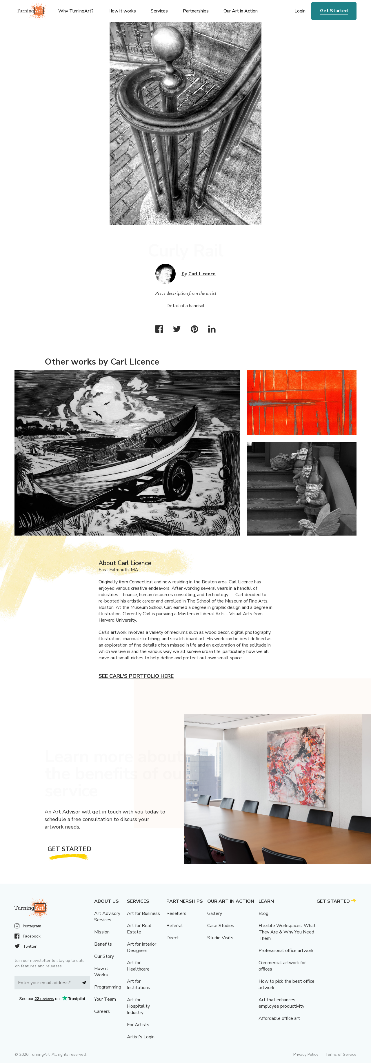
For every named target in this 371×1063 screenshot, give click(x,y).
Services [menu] (159, 11)
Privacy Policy (305, 1054)
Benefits (103, 944)
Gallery (214, 913)
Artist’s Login (140, 1037)
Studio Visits (220, 938)
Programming (107, 987)
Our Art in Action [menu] (240, 11)
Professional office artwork (286, 950)
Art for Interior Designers (141, 947)
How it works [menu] (122, 11)
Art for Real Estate (139, 928)
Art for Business (143, 913)
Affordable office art (279, 1018)
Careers (102, 1011)
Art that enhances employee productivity (281, 1003)
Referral (174, 925)
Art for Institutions (138, 984)
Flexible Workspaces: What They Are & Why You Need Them (287, 932)
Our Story (104, 956)
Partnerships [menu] (196, 11)
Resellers (176, 913)
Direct (172, 938)
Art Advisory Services (107, 916)
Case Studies (220, 925)
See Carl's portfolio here (136, 676)
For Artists (138, 1025)
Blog (263, 913)
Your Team (105, 999)
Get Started (334, 11)
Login (299, 11)
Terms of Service (341, 1054)
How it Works (101, 971)
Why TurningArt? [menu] (76, 11)
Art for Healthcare (138, 966)
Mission (102, 932)
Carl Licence (202, 274)
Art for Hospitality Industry (138, 1006)
